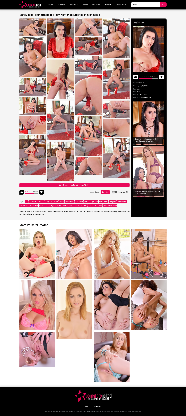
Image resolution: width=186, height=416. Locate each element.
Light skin (94, 202)
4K (27, 202)
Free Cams (96, 5)
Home (51, 5)
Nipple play (34, 205)
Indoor (86, 202)
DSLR (62, 202)
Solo (85, 205)
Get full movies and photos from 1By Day (74, 185)
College (40, 202)
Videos (85, 5)
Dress (56, 202)
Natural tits (24, 205)
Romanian (57, 205)
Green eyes (69, 202)
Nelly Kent (105, 192)
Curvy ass (48, 202)
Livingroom (103, 202)
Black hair (32, 202)
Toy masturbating (110, 205)
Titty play (98, 205)
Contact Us (97, 406)
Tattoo (90, 205)
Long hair (112, 202)
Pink (50, 205)
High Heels (79, 202)
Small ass (78, 205)
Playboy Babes (121, 5)
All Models (61, 5)
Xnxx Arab (107, 5)
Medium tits (122, 202)
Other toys (43, 205)
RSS (86, 406)
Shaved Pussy (68, 205)
